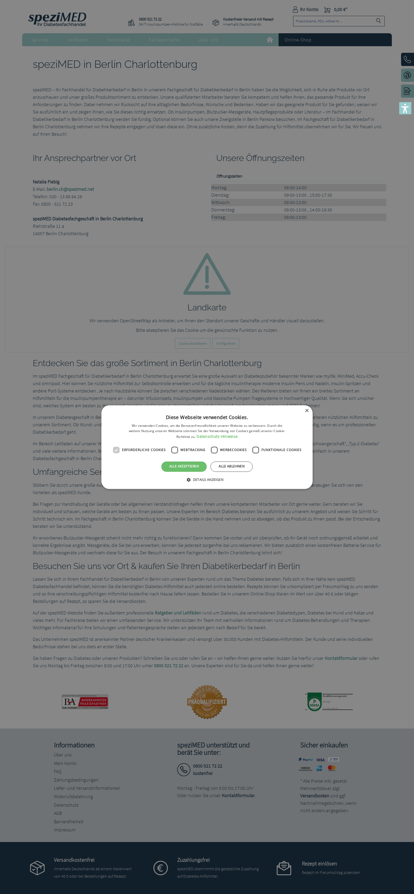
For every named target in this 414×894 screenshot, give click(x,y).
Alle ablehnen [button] (231, 466)
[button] (405, 108)
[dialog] (207, 447)
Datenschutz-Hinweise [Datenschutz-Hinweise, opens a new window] (217, 436)
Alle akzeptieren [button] (184, 466)
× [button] (307, 411)
